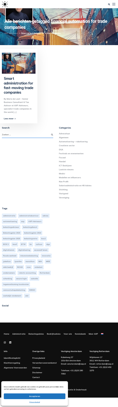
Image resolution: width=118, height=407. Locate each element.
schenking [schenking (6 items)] (7, 278)
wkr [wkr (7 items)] (27, 296)
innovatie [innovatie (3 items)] (46, 256)
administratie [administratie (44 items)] (9, 216)
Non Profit (63, 181)
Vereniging (64, 197)
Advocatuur (64, 133)
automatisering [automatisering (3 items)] (10, 221)
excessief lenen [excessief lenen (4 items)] (40, 250)
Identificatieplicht (12, 358)
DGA (61, 149)
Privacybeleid (34, 402)
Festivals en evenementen (71, 153)
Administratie (18, 334)
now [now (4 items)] (29, 267)
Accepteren (34, 396)
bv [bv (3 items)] (31, 244)
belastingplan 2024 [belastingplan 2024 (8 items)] (32, 233)
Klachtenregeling (12, 363)
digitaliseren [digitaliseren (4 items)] (8, 250)
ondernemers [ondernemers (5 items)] (9, 273)
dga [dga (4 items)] (48, 244)
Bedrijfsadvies (54, 334)
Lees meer (9, 119)
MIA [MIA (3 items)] (40, 261)
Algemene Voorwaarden (15, 367)
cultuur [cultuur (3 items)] (39, 244)
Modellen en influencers (70, 177)
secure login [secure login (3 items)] (21, 278)
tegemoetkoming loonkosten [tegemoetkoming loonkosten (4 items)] (16, 284)
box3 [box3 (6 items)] (15, 244)
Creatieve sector (67, 145)
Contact (36, 377)
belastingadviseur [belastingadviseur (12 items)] (11, 227)
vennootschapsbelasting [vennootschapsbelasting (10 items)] (14, 290)
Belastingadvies (36, 334)
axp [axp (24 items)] (22, 221)
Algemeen (63, 137)
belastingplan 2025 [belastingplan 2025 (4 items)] (11, 238)
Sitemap (36, 367)
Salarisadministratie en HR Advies (75, 185)
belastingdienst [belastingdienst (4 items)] (30, 227)
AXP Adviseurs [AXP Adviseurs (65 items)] (34, 221)
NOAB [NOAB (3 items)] (20, 267)
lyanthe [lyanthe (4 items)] (18, 261)
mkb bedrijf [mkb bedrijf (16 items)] (8, 267)
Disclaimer (37, 372)
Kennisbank (80, 334)
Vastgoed (63, 193)
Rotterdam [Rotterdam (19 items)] (45, 273)
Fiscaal (62, 157)
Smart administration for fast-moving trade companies (18, 85)
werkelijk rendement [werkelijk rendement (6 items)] (12, 296)
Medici (62, 173)
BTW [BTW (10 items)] (23, 244)
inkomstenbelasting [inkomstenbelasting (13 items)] (29, 256)
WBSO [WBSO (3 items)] (32, 290)
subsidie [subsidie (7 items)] (34, 278)
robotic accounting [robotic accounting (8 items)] (27, 273)
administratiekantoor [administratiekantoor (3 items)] (29, 216)
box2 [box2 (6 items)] (43, 238)
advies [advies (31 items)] (45, 216)
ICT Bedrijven (65, 165)
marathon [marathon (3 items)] (30, 261)
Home (6, 334)
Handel (62, 161)
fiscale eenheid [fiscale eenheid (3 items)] (9, 256)
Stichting (63, 189)
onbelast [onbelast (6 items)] (38, 267)
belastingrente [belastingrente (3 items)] (30, 238)
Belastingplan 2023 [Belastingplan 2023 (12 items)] (11, 233)
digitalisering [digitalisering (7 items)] (24, 250)
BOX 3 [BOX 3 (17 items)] (6, 244)
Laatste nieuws (66, 169)
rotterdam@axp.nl (104, 364)
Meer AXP (93, 334)
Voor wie (68, 334)
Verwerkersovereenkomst (44, 363)
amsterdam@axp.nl (76, 364)
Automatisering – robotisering (73, 141)
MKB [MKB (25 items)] (48, 261)
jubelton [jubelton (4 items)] (7, 261)
